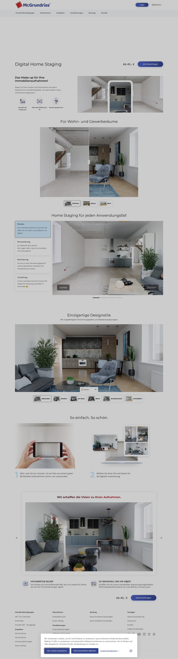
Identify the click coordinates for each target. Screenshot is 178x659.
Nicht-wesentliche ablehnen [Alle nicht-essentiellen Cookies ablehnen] (85, 651)
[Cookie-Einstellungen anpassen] (109, 650)
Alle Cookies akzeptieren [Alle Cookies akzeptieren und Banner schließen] (57, 651)
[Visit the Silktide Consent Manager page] (131, 651)
